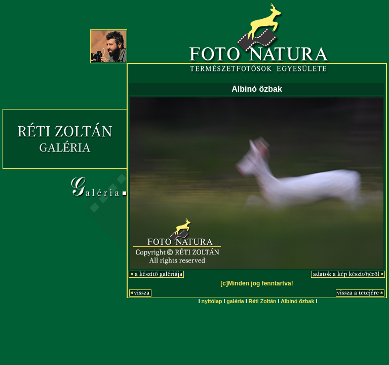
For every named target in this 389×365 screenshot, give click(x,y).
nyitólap (212, 301)
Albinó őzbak (297, 301)
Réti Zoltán (263, 301)
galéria (235, 301)
